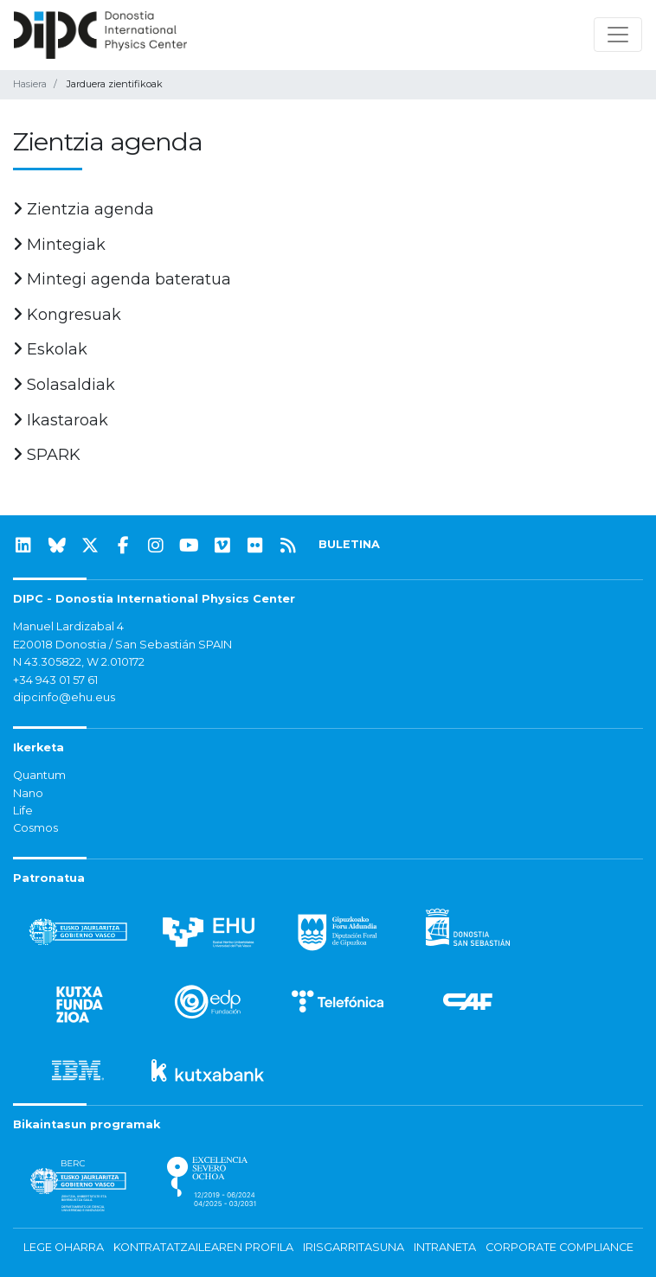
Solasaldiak (64, 384)
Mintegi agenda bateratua (122, 279)
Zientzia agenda (83, 209)
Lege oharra (63, 1247)
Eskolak (50, 349)
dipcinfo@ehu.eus (64, 697)
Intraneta (445, 1247)
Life (23, 810)
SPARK (46, 454)
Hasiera (30, 84)
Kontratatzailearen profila (203, 1247)
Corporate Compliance (559, 1247)
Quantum (39, 775)
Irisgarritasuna (353, 1247)
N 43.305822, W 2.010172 (79, 661)
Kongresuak (67, 314)
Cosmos (35, 827)
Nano (28, 793)
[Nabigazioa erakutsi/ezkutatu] (618, 34)
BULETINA (349, 544)
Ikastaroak (60, 420)
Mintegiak (59, 244)
